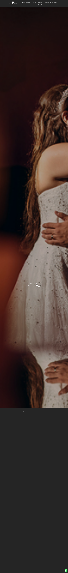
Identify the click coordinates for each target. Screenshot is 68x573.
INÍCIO (23, 2)
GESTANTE (40, 2)
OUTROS (51, 2)
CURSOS (55, 2)
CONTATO (40, 4)
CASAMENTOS (33, 2)
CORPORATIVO (46, 2)
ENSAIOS (28, 2)
